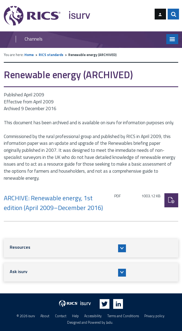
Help (75, 316)
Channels (34, 39)
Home (29, 54)
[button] (91, 248)
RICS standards (51, 54)
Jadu (109, 322)
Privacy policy (154, 316)
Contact (60, 316)
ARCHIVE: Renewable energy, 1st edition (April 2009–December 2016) (53, 202)
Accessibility (93, 316)
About (44, 316)
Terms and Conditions (123, 316)
